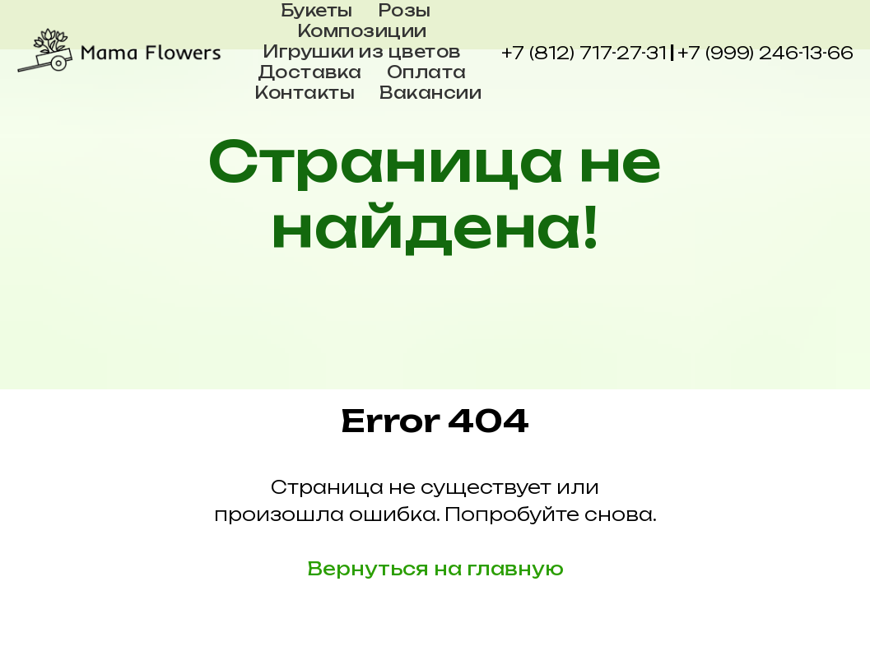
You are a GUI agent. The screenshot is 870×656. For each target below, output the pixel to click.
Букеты (317, 10)
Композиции (362, 31)
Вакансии (430, 92)
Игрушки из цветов (362, 51)
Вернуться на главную (435, 568)
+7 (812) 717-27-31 (584, 53)
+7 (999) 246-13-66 (765, 53)
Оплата (427, 72)
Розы (404, 10)
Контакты (304, 92)
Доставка (310, 72)
